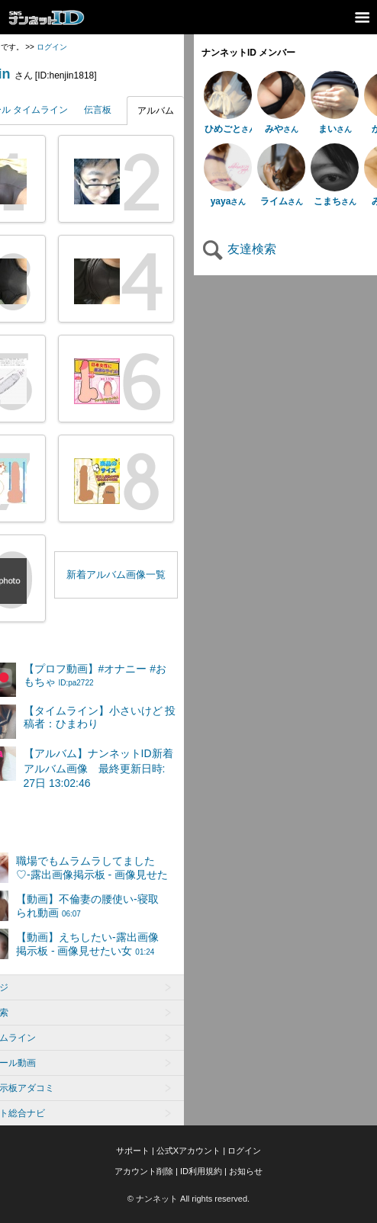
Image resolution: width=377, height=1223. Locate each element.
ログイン (52, 47)
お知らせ (246, 1171)
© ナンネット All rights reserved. (188, 1198)
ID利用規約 (201, 1171)
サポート (133, 1150)
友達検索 (238, 248)
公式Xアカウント (188, 1150)
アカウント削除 (143, 1171)
